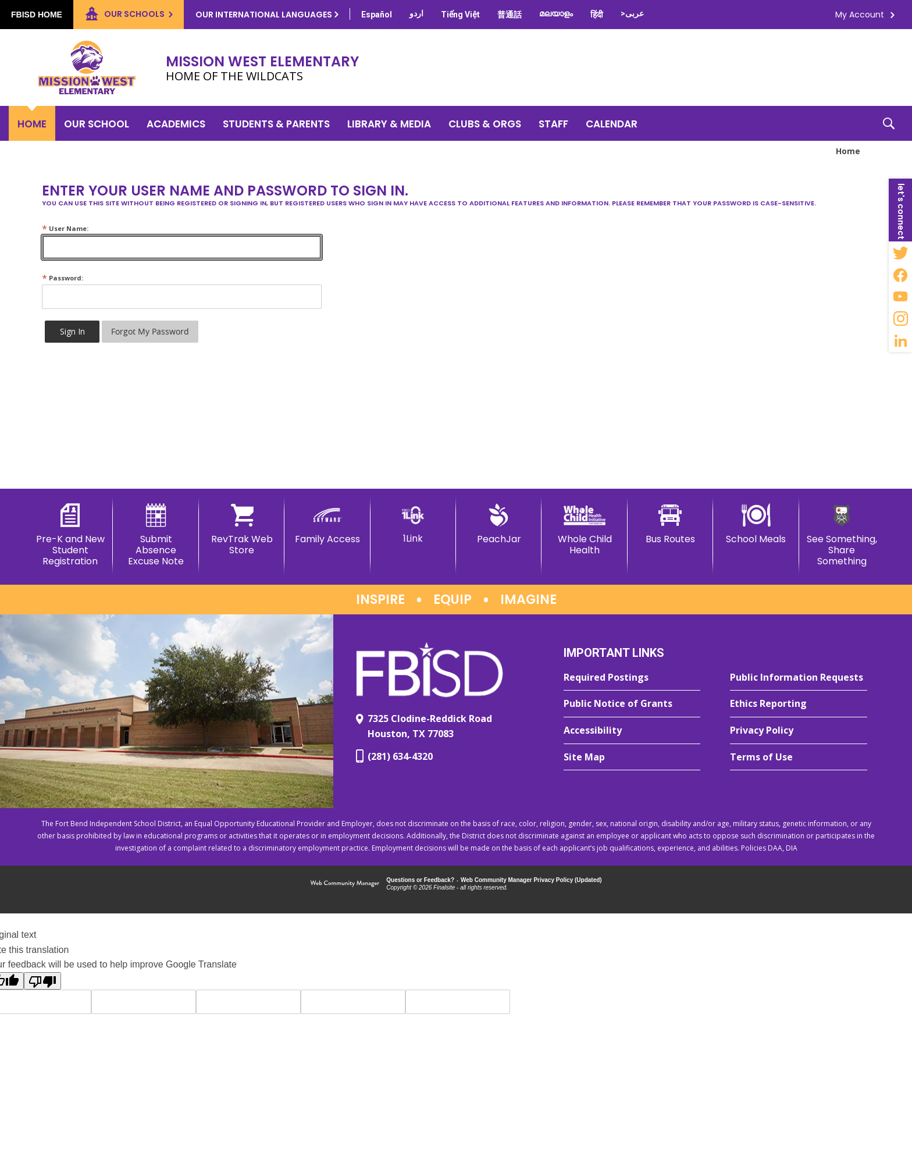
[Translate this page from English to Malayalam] (556, 13)
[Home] (32, 123)
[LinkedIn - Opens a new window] (900, 340)
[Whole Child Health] (584, 529)
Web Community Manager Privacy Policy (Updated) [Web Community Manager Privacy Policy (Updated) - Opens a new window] (531, 880)
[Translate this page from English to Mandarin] (509, 14)
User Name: (65, 228)
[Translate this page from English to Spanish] (376, 14)
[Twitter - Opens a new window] (900, 252)
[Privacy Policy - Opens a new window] (798, 730)
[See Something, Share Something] (842, 535)
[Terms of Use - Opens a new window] (798, 757)
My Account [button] (859, 14)
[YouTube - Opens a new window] (900, 296)
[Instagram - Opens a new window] (900, 318)
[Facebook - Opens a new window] (900, 274)
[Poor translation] (42, 981)
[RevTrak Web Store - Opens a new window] (242, 529)
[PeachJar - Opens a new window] (499, 524)
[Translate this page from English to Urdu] (416, 13)
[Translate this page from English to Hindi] (597, 14)
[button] (889, 123)
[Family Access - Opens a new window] (327, 524)
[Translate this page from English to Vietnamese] (460, 14)
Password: (62, 278)
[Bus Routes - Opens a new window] (670, 524)
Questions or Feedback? (420, 880)
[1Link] (413, 524)
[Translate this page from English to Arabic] (632, 13)
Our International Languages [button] (263, 14)
